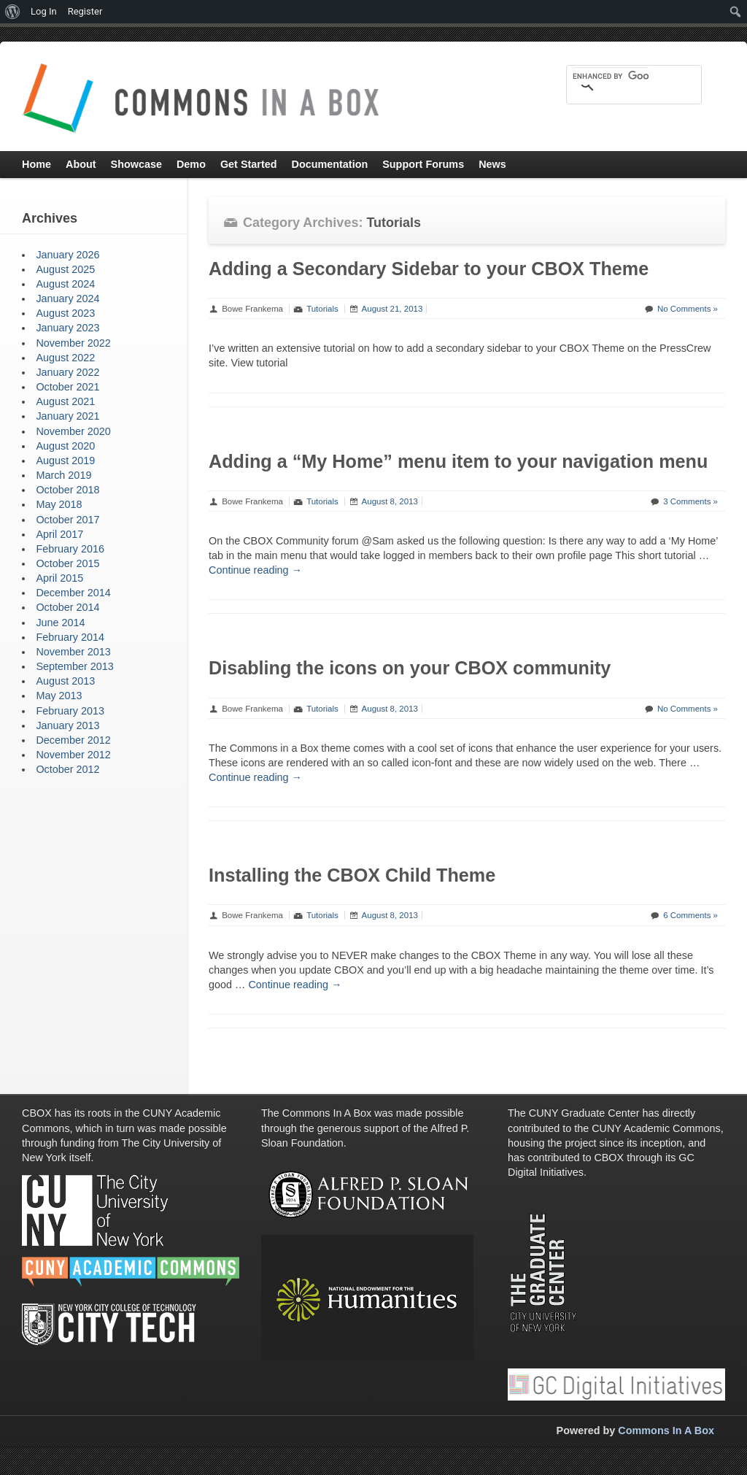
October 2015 (67, 563)
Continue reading (255, 570)
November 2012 (73, 754)
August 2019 (65, 460)
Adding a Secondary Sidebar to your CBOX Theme (429, 268)
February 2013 (70, 711)
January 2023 (67, 328)
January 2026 (67, 255)
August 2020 (65, 446)
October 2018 (67, 490)
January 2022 (67, 372)
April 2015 (59, 578)
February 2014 (70, 637)
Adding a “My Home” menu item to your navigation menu (458, 461)
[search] (611, 76)
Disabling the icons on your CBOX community (410, 668)
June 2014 (60, 622)
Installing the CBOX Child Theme (352, 875)
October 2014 (67, 607)
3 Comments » (690, 501)
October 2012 (67, 769)
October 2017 (67, 519)
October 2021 (67, 387)
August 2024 (65, 284)
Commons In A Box (666, 1430)
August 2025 (65, 269)
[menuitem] (13, 11)
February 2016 (70, 549)
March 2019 (63, 475)
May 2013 (59, 695)
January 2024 (67, 298)
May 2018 (59, 504)
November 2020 (73, 431)
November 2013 (73, 652)
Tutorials (322, 308)
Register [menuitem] (85, 11)
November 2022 (73, 343)
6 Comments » (690, 915)
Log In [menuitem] (44, 11)
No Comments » (687, 308)
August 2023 (65, 313)
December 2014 (73, 592)
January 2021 (67, 416)
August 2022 (65, 357)
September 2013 (74, 666)
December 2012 (73, 740)
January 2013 (67, 725)
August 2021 (65, 401)
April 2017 (59, 534)
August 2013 (65, 681)
